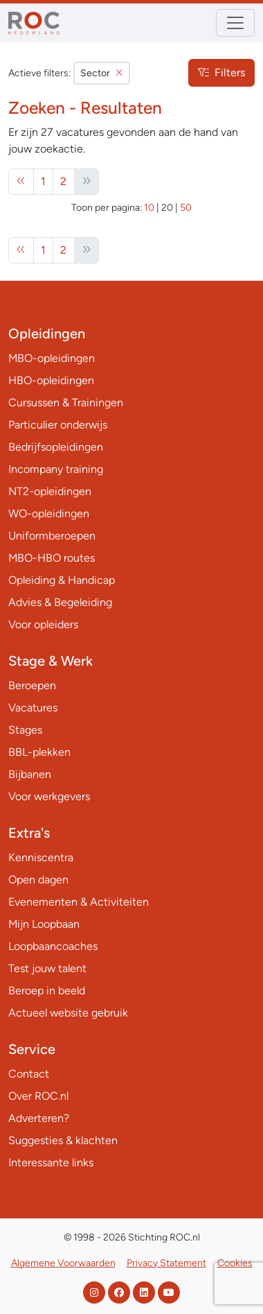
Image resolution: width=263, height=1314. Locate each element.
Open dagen (38, 879)
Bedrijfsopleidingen (55, 446)
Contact (28, 1073)
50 (186, 208)
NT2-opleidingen (49, 491)
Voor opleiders (43, 624)
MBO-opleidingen (51, 358)
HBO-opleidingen (51, 380)
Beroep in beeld (46, 990)
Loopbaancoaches (53, 946)
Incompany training (55, 469)
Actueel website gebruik (68, 1012)
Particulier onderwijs (57, 424)
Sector (101, 73)
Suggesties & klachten (63, 1140)
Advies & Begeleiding (60, 602)
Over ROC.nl (38, 1096)
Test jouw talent (47, 968)
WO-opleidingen (48, 513)
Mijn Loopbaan (44, 924)
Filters (221, 72)
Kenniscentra (40, 857)
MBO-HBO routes (51, 557)
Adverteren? (38, 1118)
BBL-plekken (39, 752)
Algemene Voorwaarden (63, 1263)
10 (149, 208)
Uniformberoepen (52, 535)
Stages (25, 729)
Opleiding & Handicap (61, 580)
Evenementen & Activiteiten (78, 901)
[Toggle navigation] (235, 23)
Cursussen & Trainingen (65, 402)
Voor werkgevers (49, 796)
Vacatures (32, 707)
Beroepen (32, 685)
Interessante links (50, 1162)
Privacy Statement (166, 1263)
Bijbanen (29, 774)
